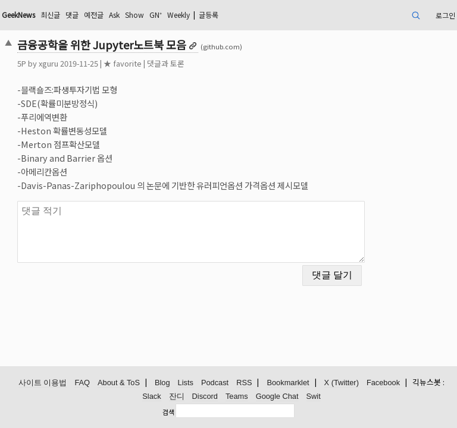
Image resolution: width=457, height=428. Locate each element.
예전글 (94, 15)
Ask (114, 15)
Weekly (178, 15)
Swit (313, 396)
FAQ (82, 382)
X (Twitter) (341, 382)
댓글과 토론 (165, 63)
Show (134, 15)
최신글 (50, 15)
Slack (151, 396)
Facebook (383, 382)
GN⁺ (155, 15)
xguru (48, 63)
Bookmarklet (288, 382)
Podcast (214, 382)
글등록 (208, 15)
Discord (205, 396)
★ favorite (123, 63)
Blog (162, 382)
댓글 (72, 15)
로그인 (445, 15)
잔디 (176, 396)
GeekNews (18, 15)
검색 (168, 412)
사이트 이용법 (42, 382)
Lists (185, 382)
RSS (244, 382)
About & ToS (119, 382)
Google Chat (277, 396)
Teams (237, 396)
